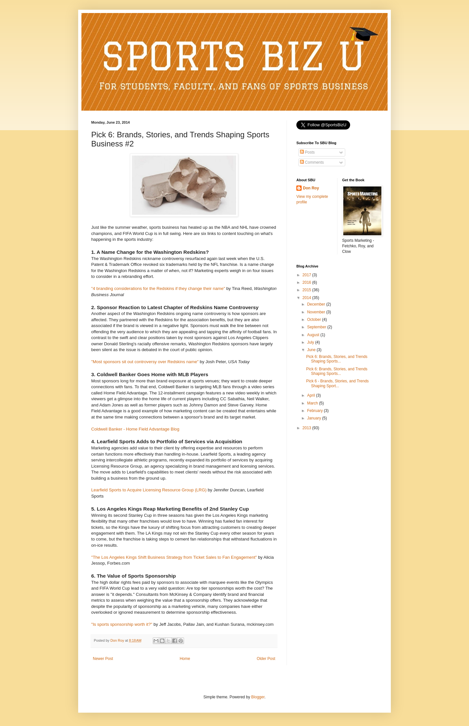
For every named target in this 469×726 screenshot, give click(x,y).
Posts (307, 152)
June (312, 350)
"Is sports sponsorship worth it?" (121, 624)
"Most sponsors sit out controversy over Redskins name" (145, 361)
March (313, 403)
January (314, 418)
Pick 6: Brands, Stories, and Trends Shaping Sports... (336, 358)
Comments (312, 162)
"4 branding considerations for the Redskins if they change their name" (158, 288)
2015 (307, 290)
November (316, 312)
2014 (307, 297)
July (311, 342)
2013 (307, 428)
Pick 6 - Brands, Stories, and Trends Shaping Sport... (337, 383)
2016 (307, 282)
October (314, 319)
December (316, 304)
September (317, 327)
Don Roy (311, 188)
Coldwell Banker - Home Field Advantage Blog (135, 429)
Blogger (257, 697)
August (313, 335)
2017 (307, 275)
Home (185, 658)
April (311, 395)
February (315, 410)
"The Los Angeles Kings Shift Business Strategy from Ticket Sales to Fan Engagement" (174, 557)
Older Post (266, 658)
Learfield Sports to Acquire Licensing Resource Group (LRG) (148, 489)
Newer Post (103, 658)
